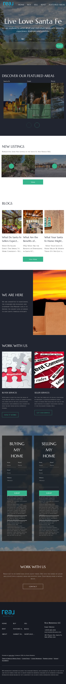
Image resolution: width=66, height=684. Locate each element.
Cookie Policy (26, 658)
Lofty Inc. (11, 655)
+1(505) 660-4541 (50, 630)
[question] (17, 482)
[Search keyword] (28, 45)
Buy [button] (29, 4)
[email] (17, 473)
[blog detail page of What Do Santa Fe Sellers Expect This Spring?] (12, 231)
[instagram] (58, 641)
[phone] (22, 465)
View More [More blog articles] (33, 259)
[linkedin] (50, 641)
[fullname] (11, 465)
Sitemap (56, 658)
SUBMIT (17, 493)
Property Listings (47, 658)
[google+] (46, 645)
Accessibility (5, 660)
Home (21, 4)
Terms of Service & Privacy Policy (11, 658)
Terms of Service (13, 518)
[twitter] (54, 641)
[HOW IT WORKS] (10, 414)
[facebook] (46, 641)
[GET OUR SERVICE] (43, 412)
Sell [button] (36, 4)
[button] (8, 4)
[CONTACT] (33, 586)
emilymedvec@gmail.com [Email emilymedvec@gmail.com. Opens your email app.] (53, 632)
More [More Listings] (33, 182)
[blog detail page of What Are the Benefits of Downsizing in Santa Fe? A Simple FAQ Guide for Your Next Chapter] (33, 231)
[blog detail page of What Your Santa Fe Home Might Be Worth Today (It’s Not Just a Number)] (54, 231)
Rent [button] (43, 4)
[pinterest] (62, 641)
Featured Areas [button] (57, 4)
